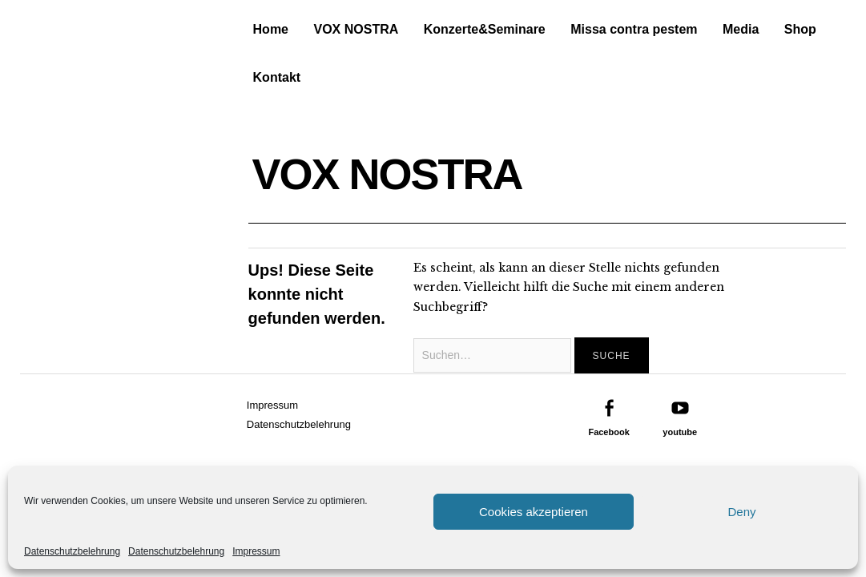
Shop (800, 29)
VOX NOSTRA (355, 29)
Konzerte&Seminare (485, 29)
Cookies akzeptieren (533, 511)
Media (741, 29)
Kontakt (277, 77)
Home (270, 29)
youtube (680, 432)
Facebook (608, 432)
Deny (741, 511)
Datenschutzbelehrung (72, 551)
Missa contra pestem (633, 29)
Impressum (256, 551)
